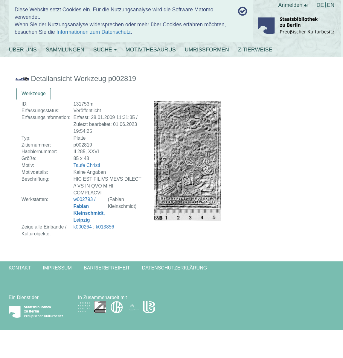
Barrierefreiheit (107, 267)
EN (330, 5)
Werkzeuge (34, 93)
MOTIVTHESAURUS (151, 50)
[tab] (33, 94)
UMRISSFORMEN (207, 50)
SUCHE (105, 50)
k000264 (83, 226)
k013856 (105, 226)
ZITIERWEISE (255, 50)
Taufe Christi (87, 165)
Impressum (57, 267)
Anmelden (292, 5)
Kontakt (20, 267)
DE (320, 5)
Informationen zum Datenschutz (94, 32)
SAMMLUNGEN (65, 50)
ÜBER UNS (23, 50)
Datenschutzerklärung (174, 267)
